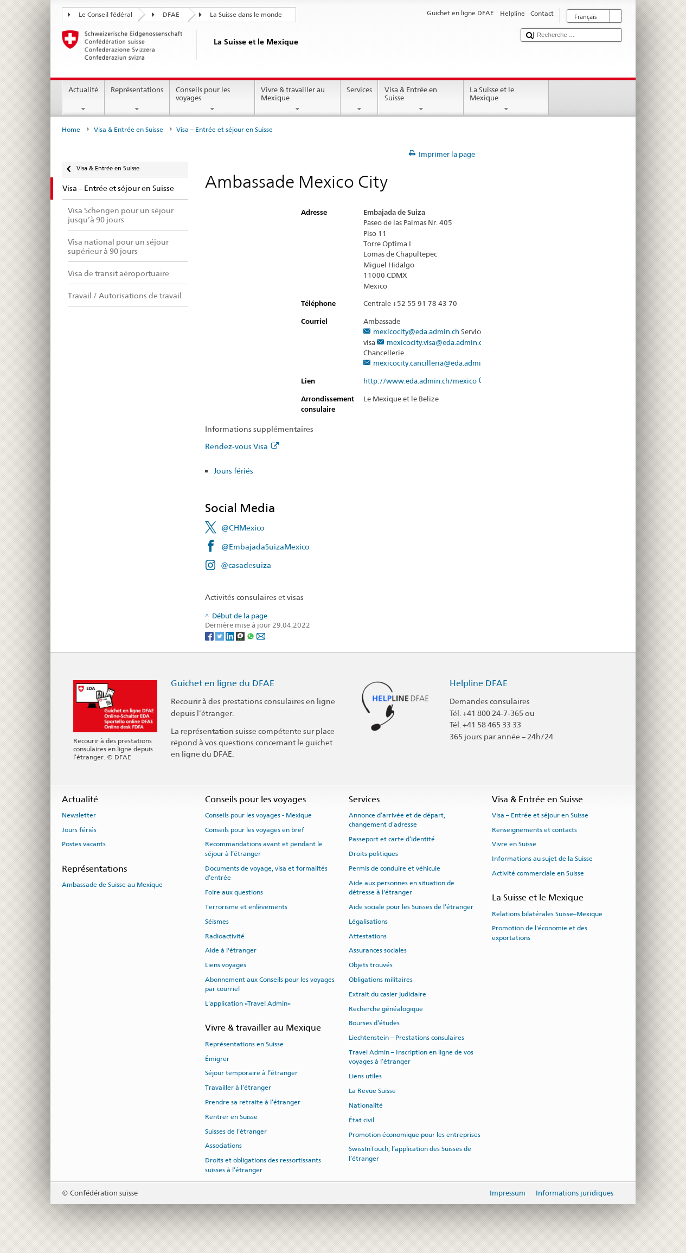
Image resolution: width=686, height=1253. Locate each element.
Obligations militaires (381, 979)
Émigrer (217, 1058)
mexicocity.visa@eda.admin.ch (436, 343)
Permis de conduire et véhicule (394, 868)
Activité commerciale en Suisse (538, 873)
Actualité (83, 99)
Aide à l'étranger (231, 950)
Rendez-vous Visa (242, 446)
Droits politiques (373, 854)
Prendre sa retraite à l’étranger (252, 1102)
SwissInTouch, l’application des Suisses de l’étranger (410, 1153)
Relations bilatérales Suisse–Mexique (547, 913)
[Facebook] (210, 635)
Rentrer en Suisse (231, 1117)
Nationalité (366, 1105)
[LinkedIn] (231, 635)
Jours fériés (233, 470)
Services (359, 99)
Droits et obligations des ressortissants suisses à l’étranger (263, 1164)
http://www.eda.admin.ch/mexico (424, 381)
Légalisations (368, 921)
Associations (223, 1145)
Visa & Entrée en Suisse (421, 99)
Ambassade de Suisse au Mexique (112, 884)
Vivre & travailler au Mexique (297, 99)
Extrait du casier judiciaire (387, 994)
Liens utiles (365, 1076)
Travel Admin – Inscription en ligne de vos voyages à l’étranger (411, 1057)
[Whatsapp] (251, 635)
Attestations (368, 935)
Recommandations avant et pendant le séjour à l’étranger (264, 848)
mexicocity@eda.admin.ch (416, 332)
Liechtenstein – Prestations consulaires (406, 1037)
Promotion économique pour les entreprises (414, 1134)
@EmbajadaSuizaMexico (265, 546)
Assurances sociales (378, 950)
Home (71, 129)
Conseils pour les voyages (212, 99)
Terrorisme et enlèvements (246, 907)
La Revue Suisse (372, 1091)
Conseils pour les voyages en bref (254, 829)
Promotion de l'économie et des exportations (539, 932)
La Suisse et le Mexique (506, 99)
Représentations (137, 99)
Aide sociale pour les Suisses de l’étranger (411, 907)
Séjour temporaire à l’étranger (251, 1073)
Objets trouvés (371, 965)
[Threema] (241, 635)
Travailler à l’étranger (238, 1087)
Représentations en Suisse (244, 1044)
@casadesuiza (246, 565)
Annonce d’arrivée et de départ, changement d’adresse (397, 819)
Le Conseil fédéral (105, 14)
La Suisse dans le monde (246, 14)
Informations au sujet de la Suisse (542, 858)
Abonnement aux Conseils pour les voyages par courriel (270, 984)
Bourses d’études (374, 1023)
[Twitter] (220, 635)
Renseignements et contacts (534, 829)
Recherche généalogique (386, 1008)
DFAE (171, 14)
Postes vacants (84, 844)
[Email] (261, 635)
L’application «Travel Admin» (248, 1003)
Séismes (217, 921)
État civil (361, 1120)
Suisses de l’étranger (236, 1131)
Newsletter (79, 815)
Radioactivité (225, 935)
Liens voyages (225, 965)
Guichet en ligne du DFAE (222, 683)
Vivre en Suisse (514, 844)
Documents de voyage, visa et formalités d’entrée (266, 873)
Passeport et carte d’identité (392, 839)
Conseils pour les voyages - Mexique (258, 815)
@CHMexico (243, 527)
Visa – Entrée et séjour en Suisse (540, 815)
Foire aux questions (234, 892)
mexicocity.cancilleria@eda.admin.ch (434, 363)
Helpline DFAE (479, 683)
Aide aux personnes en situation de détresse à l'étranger (401, 887)
